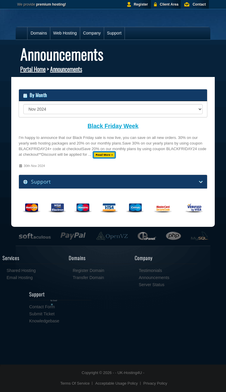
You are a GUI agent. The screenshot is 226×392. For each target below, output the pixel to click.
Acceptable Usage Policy (116, 383)
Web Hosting (65, 33)
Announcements (66, 69)
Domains (38, 33)
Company (92, 33)
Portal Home (33, 69)
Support (114, 33)
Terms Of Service (75, 383)
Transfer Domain (71, 277)
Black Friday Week (113, 126)
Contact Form (59, 306)
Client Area (169, 4)
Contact (199, 4)
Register (141, 4)
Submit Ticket (59, 313)
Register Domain (71, 270)
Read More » (104, 154)
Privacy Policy (155, 383)
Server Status (135, 284)
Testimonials (133, 270)
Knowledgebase (61, 321)
